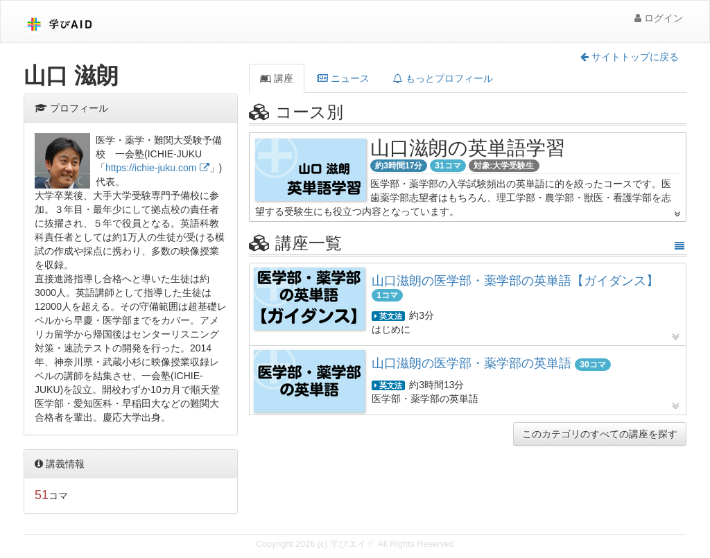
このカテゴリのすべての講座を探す (599, 433)
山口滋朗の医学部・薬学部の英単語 (473, 363)
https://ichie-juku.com (151, 167)
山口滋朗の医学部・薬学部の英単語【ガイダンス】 (515, 281)
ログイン (658, 18)
